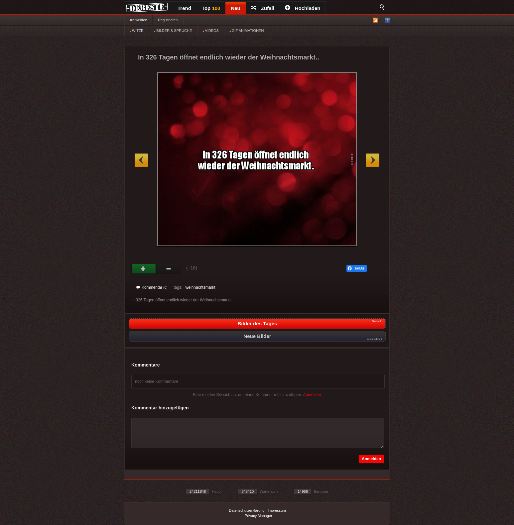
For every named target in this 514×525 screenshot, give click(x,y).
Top (211, 8)
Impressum (277, 510)
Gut (143, 268)
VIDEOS (210, 31)
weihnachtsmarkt (200, 287)
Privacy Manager (258, 516)
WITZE (136, 31)
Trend (184, 8)
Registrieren (168, 20)
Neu (235, 8)
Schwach (168, 268)
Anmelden (138, 20)
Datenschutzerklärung (246, 510)
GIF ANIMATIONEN (246, 31)
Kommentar (152, 287)
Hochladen (303, 8)
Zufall (262, 8)
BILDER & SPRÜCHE (173, 31)
